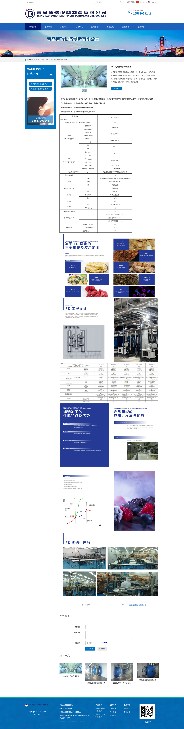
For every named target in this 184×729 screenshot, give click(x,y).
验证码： (78, 643)
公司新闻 (113, 708)
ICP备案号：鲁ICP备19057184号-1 (72, 721)
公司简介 (127, 708)
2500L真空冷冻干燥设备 (70, 676)
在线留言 (126, 27)
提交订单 (90, 649)
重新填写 (102, 649)
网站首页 (33, 27)
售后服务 (110, 27)
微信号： (78, 627)
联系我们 (141, 27)
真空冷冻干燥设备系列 (58, 60)
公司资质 (95, 27)
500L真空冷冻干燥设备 (147, 680)
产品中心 (64, 27)
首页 (37, 60)
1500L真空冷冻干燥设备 (137, 605)
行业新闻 (113, 712)
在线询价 (116, 88)
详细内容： (78, 633)
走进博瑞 (48, 27)
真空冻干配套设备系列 (39, 89)
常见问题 (113, 715)
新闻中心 (79, 27)
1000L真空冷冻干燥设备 (122, 683)
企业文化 (127, 712)
